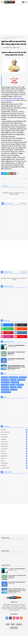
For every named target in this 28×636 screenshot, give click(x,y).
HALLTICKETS (5, 384)
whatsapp (8, 328)
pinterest (8, 332)
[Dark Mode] (26, 2)
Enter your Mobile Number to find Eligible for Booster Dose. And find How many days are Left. (16, 367)
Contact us (19, 624)
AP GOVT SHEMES (14, 377)
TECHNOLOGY (6, 389)
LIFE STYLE (13, 387)
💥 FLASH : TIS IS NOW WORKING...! (16, 345)
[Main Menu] (2, 2)
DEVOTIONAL (21, 379)
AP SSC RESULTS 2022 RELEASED (16, 358)
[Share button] (18, 173)
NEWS (20, 387)
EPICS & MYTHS (6, 382)
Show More (23, 272)
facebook (8, 325)
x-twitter (22, 325)
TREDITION (14, 389)
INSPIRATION (5, 387)
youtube (22, 336)
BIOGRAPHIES (6, 379)
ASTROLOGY (23, 377)
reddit (21, 328)
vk (21, 332)
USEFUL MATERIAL (6, 392)
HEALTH (13, 384)
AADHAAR (5, 377)
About (12, 624)
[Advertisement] (14, 20)
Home (2, 37)
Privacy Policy (14, 627)
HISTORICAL (20, 384)
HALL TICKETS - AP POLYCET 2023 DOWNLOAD (16, 352)
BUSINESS (14, 379)
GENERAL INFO (15, 382)
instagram (8, 336)
